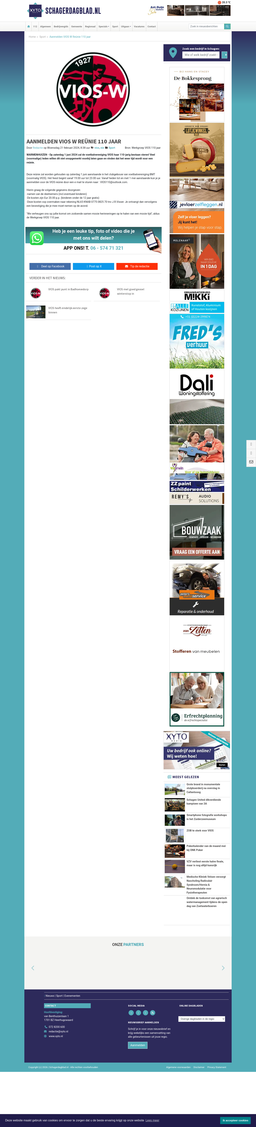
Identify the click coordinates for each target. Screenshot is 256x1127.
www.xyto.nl (56, 1091)
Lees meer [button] (152, 1120)
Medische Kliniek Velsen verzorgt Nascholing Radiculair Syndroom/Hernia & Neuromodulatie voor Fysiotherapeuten (206, 915)
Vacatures (139, 26)
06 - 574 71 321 (106, 248)
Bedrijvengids (61, 26)
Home (32, 36)
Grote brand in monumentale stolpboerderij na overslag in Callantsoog (203, 788)
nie (102, 147)
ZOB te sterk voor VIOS (200, 853)
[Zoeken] (227, 26)
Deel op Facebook (50, 266)
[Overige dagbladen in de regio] (201, 1074)
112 (35, 26)
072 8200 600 (57, 1082)
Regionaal (90, 26)
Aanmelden (137, 1100)
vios (97, 147)
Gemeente (76, 26)
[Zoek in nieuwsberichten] (206, 26)
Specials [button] (103, 26)
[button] (28, 1023)
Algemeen (45, 26)
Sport (115, 26)
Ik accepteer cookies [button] (235, 1120)
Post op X (93, 266)
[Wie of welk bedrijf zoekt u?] (200, 55)
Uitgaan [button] (125, 26)
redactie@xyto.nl (58, 1086)
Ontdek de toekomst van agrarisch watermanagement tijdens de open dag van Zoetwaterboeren (207, 957)
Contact (152, 26)
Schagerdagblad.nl (73, 10)
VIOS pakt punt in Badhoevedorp (68, 289)
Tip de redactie (137, 266)
